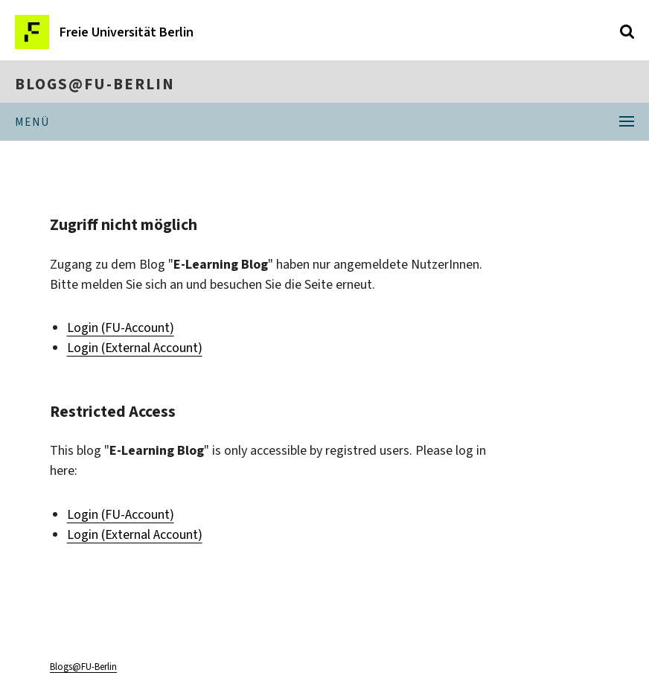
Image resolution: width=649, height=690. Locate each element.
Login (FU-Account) (120, 327)
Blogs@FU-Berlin (95, 84)
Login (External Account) (134, 348)
